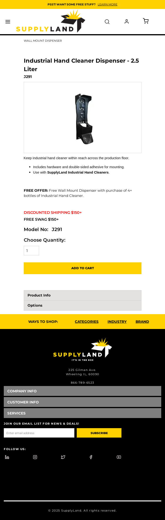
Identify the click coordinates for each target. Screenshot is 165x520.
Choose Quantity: (44, 240)
